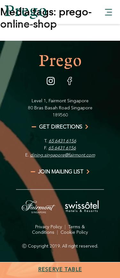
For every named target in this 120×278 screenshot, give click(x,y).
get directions (60, 127)
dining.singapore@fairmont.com (62, 155)
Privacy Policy (48, 227)
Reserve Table (60, 270)
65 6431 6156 (62, 141)
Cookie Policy (74, 232)
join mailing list (60, 172)
